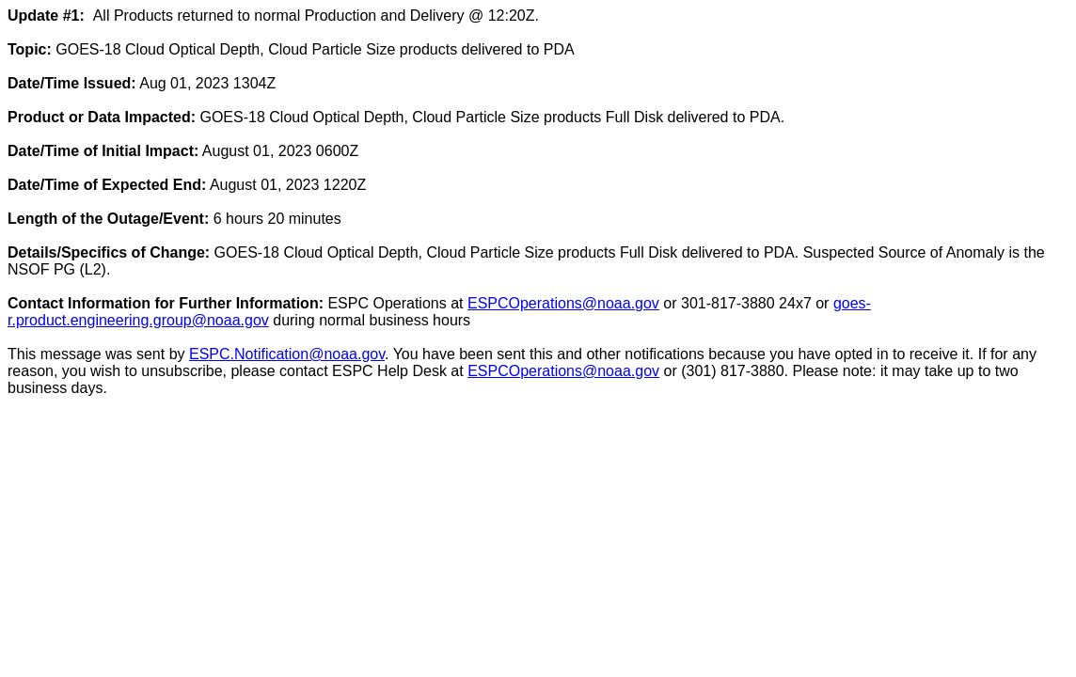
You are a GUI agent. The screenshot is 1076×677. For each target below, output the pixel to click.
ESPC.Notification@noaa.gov (287, 354)
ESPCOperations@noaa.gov (563, 303)
